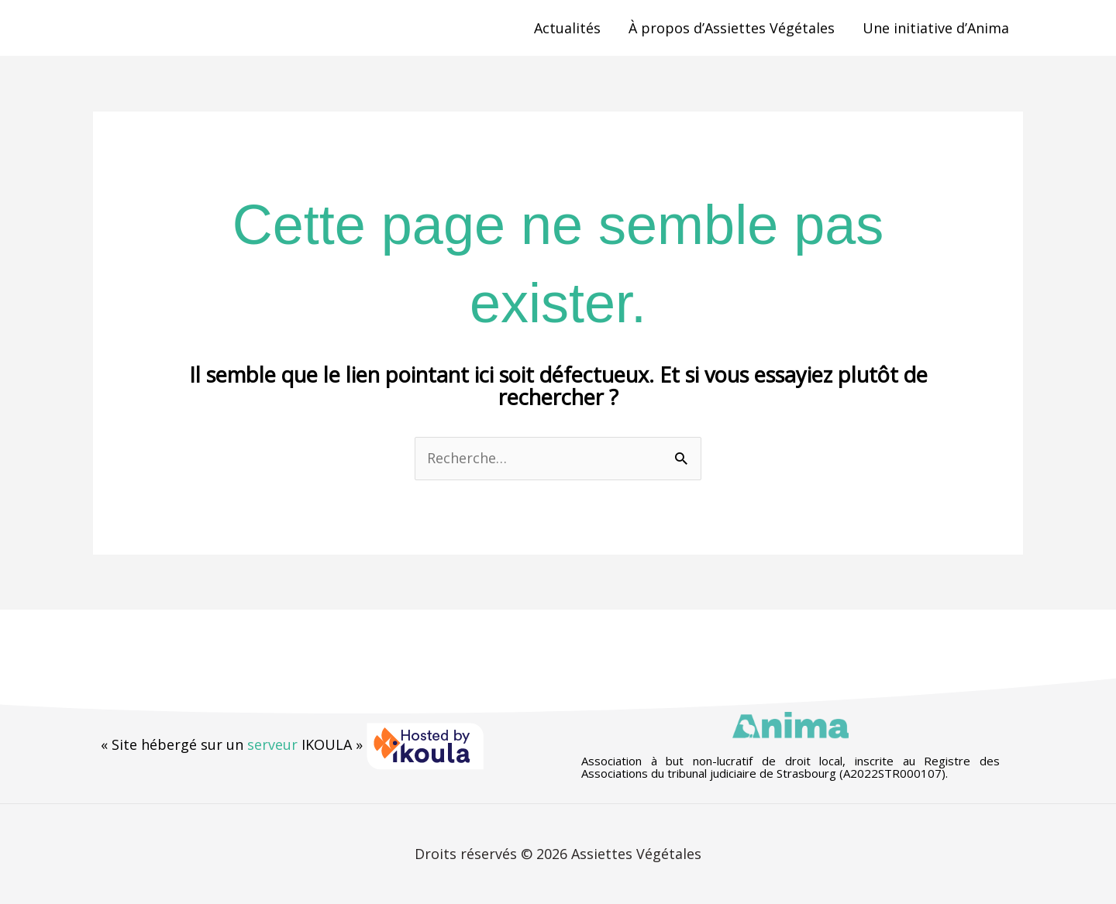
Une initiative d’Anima (936, 28)
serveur (272, 744)
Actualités (567, 28)
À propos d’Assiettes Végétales (732, 28)
